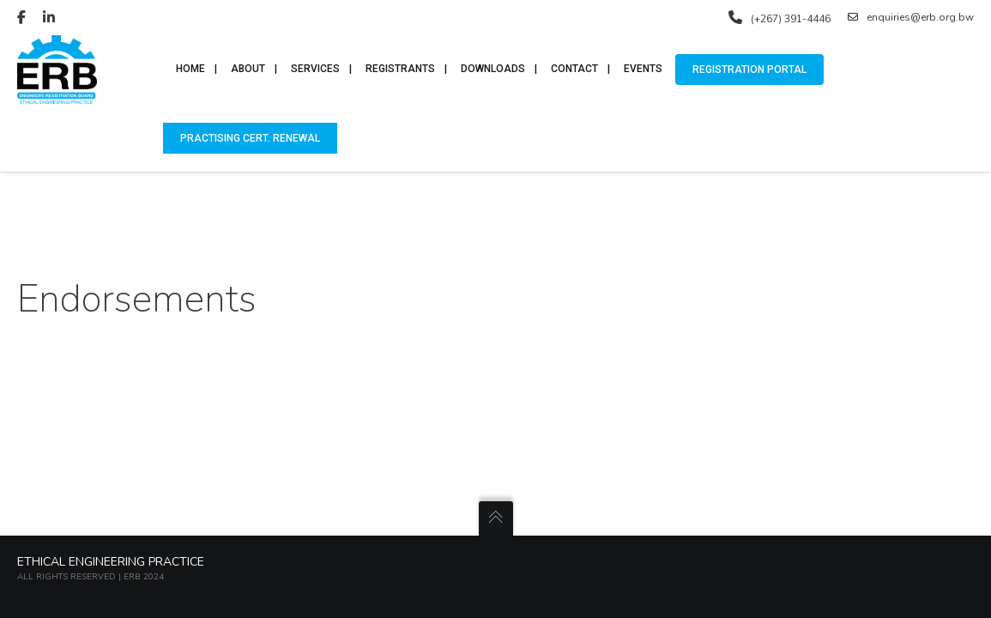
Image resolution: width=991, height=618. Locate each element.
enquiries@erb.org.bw (911, 17)
